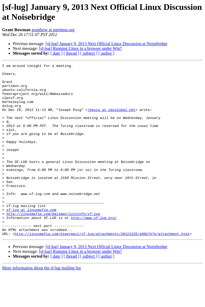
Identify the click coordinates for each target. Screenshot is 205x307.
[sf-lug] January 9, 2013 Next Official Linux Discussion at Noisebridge (107, 43)
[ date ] (56, 53)
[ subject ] (88, 53)
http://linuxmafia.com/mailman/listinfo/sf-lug (53, 244)
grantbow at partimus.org (52, 29)
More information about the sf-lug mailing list (41, 302)
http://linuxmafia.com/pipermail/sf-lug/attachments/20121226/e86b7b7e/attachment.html (102, 268)
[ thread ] (71, 53)
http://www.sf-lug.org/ (94, 248)
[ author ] (106, 53)
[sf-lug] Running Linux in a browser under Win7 (80, 48)
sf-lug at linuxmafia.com (31, 239)
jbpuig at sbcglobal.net (111, 119)
